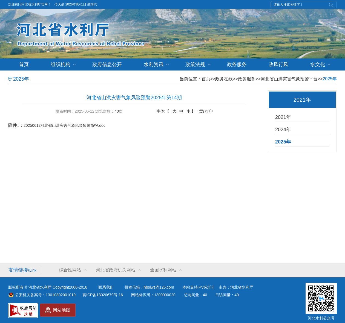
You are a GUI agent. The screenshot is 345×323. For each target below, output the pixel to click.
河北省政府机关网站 (115, 270)
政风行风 (278, 64)
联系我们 (106, 287)
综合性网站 (70, 270)
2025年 (330, 79)
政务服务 (237, 64)
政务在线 (224, 79)
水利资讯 (153, 64)
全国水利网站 (163, 270)
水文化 (317, 64)
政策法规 (195, 64)
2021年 (283, 117)
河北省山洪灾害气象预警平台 (289, 79)
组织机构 (60, 64)
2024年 (283, 129)
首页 (24, 64)
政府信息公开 (107, 64)
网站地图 (61, 310)
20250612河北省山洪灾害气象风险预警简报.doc (64, 125)
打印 (209, 111)
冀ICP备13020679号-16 (102, 295)
